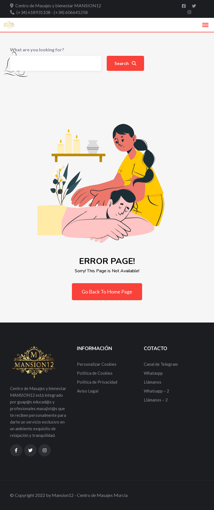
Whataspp (153, 373)
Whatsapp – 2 (156, 390)
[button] (205, 25)
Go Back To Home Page (107, 291)
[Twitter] (194, 5)
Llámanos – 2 (156, 399)
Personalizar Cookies (96, 364)
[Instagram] (189, 12)
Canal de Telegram (161, 364)
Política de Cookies (95, 373)
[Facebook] (184, 5)
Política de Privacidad (97, 381)
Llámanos (152, 381)
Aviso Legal (87, 390)
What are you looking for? (37, 49)
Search (125, 63)
